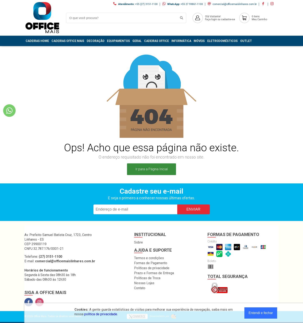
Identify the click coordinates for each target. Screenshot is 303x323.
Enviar (193, 209)
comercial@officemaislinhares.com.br (234, 4)
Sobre (138, 242)
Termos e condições (149, 258)
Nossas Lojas (144, 283)
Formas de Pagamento (150, 263)
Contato (139, 288)
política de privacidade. (101, 314)
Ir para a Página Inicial (151, 169)
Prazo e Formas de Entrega (154, 273)
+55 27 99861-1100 (192, 4)
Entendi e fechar (261, 313)
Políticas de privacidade (151, 268)
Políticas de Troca (147, 278)
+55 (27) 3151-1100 (146, 4)
